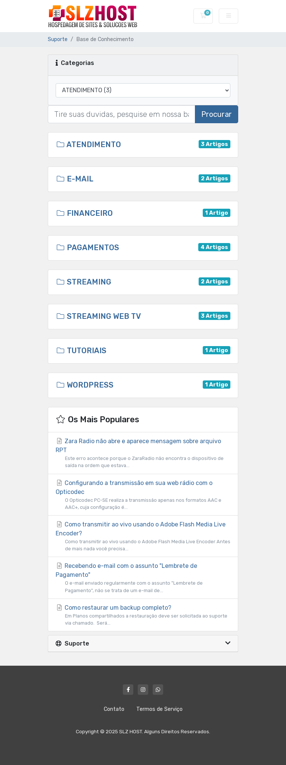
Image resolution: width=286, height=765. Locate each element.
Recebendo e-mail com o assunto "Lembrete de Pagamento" (143, 578)
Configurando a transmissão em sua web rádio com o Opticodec (143, 495)
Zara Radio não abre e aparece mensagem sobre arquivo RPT (143, 453)
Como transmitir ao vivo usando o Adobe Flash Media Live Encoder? (143, 536)
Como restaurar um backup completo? (143, 615)
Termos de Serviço (159, 709)
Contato (114, 709)
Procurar (216, 114)
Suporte (58, 39)
